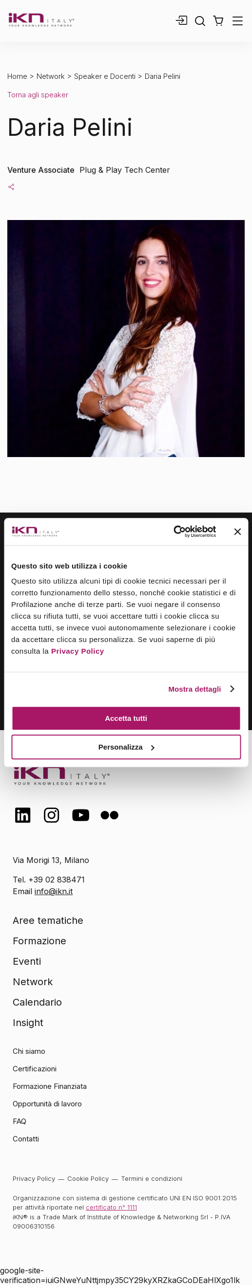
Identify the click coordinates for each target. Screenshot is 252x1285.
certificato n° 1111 (111, 1207)
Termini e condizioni (151, 1178)
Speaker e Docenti (105, 76)
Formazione (39, 941)
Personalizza (126, 747)
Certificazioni (35, 1068)
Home (17, 76)
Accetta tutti (126, 718)
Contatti (26, 1138)
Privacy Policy (77, 651)
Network (51, 76)
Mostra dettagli (194, 689)
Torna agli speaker (37, 94)
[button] (218, 21)
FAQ (19, 1121)
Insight (28, 1022)
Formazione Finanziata (50, 1086)
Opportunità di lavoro (47, 1103)
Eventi (27, 961)
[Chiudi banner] (237, 531)
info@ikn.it (54, 891)
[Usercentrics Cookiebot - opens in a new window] (173, 531)
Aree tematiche (48, 920)
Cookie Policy (88, 1178)
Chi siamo (29, 1051)
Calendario (37, 1002)
